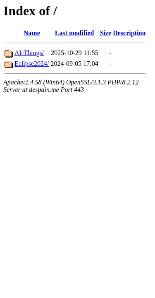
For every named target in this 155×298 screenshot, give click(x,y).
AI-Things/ (29, 52)
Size (106, 32)
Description (129, 32)
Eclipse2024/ (31, 63)
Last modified (74, 32)
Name (32, 32)
